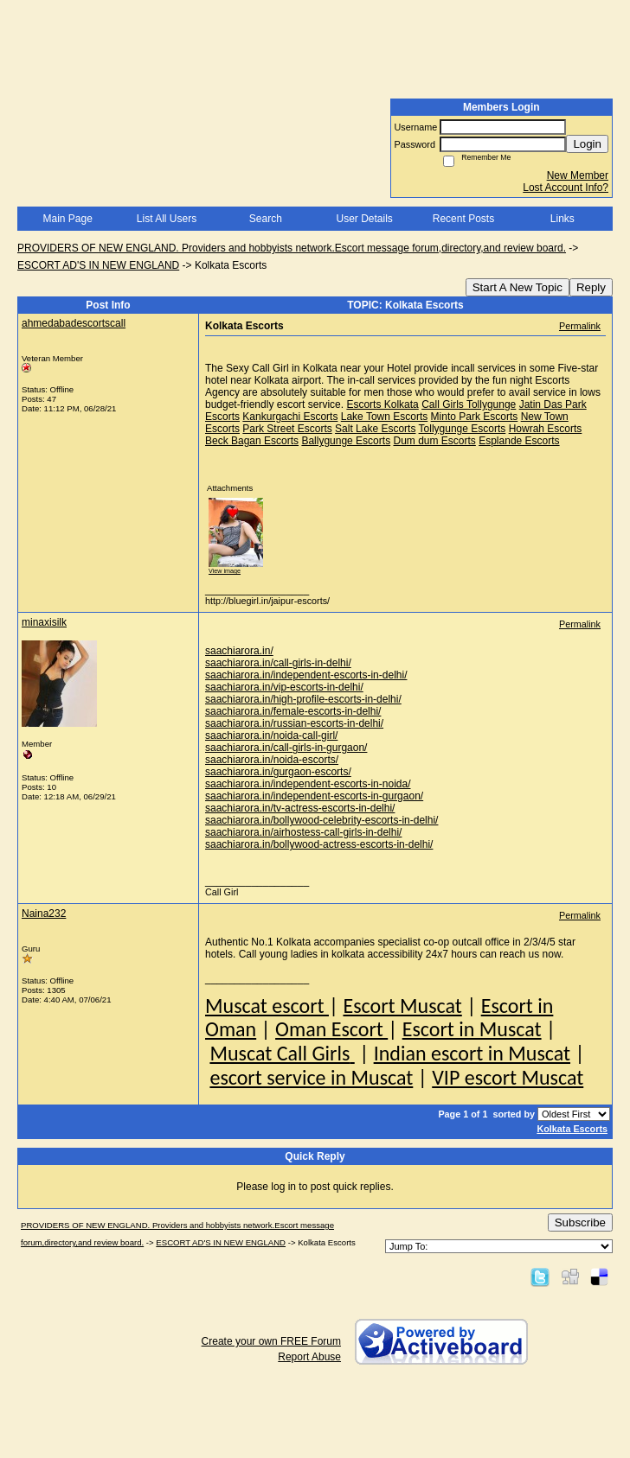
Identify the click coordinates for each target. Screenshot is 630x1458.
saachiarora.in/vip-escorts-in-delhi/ (284, 687)
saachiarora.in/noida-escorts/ (271, 760)
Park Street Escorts (286, 429)
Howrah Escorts (545, 429)
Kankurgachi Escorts (290, 417)
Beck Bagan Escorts (252, 441)
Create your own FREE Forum (271, 1341)
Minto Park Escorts (474, 417)
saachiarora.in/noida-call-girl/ (271, 735)
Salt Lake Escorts (375, 429)
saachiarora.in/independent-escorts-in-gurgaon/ (314, 796)
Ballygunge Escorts (345, 441)
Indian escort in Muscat (472, 1053)
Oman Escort (331, 1028)
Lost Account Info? (565, 187)
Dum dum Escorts (434, 441)
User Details (364, 219)
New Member (577, 175)
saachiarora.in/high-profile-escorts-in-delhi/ (303, 699)
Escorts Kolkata (382, 404)
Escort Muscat (402, 1005)
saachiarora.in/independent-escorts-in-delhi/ (306, 675)
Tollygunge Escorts (462, 429)
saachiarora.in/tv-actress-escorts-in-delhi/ (300, 808)
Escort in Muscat (472, 1028)
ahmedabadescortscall (73, 323)
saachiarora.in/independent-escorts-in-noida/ (307, 784)
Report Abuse (309, 1357)
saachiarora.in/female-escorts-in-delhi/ (293, 711)
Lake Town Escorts (384, 417)
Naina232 (44, 913)
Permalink (580, 326)
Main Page (67, 219)
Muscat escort (267, 1005)
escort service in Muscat (311, 1077)
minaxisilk (44, 622)
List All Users (166, 219)
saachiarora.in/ (239, 651)
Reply (591, 287)
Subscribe (580, 1222)
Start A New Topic (517, 287)
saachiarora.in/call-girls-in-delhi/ (278, 663)
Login (587, 143)
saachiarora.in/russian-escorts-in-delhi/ (294, 723)
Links (562, 219)
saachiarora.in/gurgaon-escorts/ (278, 772)
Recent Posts (463, 219)
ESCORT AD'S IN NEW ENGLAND (98, 265)
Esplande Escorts (519, 441)
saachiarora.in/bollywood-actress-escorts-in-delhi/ (319, 844)
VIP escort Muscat (507, 1077)
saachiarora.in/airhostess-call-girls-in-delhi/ (303, 832)
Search (265, 219)
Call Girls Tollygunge (468, 404)
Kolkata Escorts (572, 1129)
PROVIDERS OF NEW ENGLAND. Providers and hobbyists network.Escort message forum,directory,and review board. (291, 248)
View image (225, 571)
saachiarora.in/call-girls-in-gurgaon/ (286, 748)
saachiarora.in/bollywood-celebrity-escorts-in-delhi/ (321, 820)
